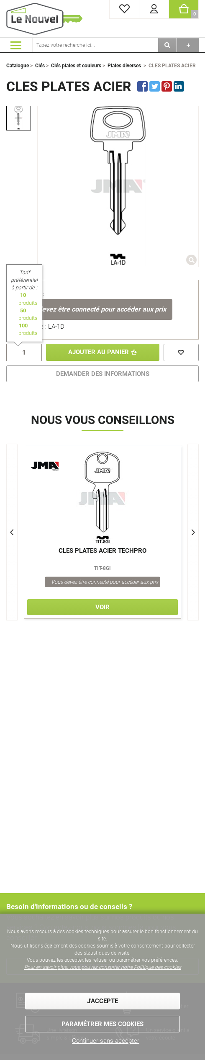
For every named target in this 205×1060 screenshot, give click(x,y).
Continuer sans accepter (105, 1041)
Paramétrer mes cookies (103, 1024)
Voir (102, 607)
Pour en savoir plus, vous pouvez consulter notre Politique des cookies (102, 967)
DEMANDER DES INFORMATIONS (102, 374)
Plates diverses (124, 66)
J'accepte (102, 1001)
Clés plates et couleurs (76, 66)
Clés (40, 66)
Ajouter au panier (98, 352)
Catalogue (17, 66)
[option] (18, 118)
